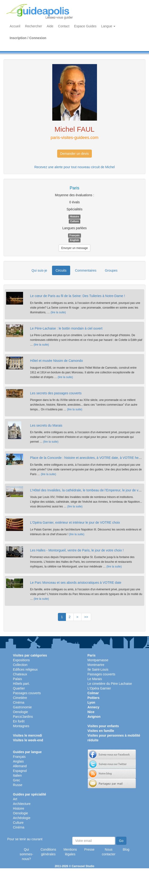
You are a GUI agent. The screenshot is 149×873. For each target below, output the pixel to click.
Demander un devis (74, 153)
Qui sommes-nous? (26, 854)
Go (121, 841)
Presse (89, 849)
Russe (17, 785)
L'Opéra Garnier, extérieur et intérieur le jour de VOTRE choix (75, 522)
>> (86, 617)
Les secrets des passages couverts (56, 393)
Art (15, 799)
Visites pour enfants (103, 726)
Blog (126, 849)
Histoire (18, 808)
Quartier (19, 688)
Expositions (21, 660)
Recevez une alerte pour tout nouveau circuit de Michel (74, 167)
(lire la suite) (58, 312)
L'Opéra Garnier (99, 688)
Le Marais (95, 679)
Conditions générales (48, 852)
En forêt (18, 721)
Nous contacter (109, 852)
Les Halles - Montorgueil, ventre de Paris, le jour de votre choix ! (77, 550)
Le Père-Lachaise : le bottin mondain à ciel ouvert (66, 328)
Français (19, 757)
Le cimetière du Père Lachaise (110, 683)
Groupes (111, 270)
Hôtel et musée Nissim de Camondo (56, 361)
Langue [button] (108, 26)
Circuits (61, 270)
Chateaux (20, 674)
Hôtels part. (21, 683)
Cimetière (20, 698)
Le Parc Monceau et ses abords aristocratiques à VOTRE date (75, 582)
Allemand (20, 766)
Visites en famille (101, 731)
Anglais (18, 761)
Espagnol (20, 771)
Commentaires (85, 270)
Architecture (22, 804)
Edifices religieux (25, 669)
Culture (18, 822)
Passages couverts (27, 693)
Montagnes (21, 726)
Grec (16, 780)
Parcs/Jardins (23, 716)
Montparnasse (98, 660)
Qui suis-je (39, 270)
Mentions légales (70, 852)
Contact (63, 26)
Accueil (15, 26)
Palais (17, 679)
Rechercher (33, 26)
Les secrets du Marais (46, 425)
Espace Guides (85, 26)
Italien (17, 775)
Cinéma (18, 702)
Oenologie (20, 712)
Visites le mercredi (27, 735)
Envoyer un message (74, 248)
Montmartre (96, 665)
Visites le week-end (28, 740)
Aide (50, 26)
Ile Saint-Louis (98, 669)
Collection (20, 665)
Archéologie (21, 818)
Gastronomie (22, 707)
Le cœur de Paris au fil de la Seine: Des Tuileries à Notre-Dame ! (77, 296)
